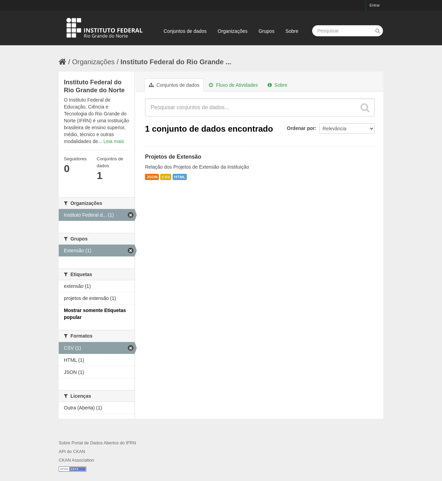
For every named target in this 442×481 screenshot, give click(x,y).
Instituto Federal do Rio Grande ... (176, 62)
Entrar (374, 5)
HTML (179, 177)
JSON (151, 177)
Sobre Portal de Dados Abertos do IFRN (97, 443)
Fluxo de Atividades (233, 85)
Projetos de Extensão (173, 157)
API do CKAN (72, 451)
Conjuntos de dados (185, 31)
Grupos (267, 31)
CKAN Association (76, 460)
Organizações (232, 31)
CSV (166, 177)
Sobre (292, 31)
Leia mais (113, 141)
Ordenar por (301, 128)
